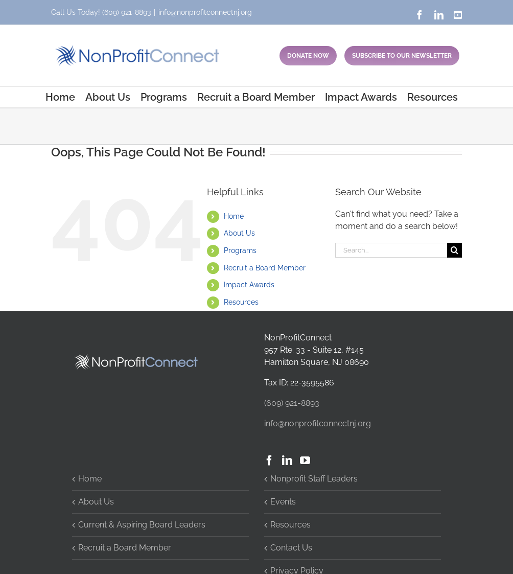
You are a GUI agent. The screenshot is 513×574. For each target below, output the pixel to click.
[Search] (454, 250)
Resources (241, 302)
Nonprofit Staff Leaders (314, 479)
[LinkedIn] (287, 460)
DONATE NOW (308, 55)
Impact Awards (249, 285)
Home (234, 216)
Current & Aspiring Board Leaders (141, 525)
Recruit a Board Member (265, 268)
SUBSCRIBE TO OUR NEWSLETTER (402, 55)
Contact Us (291, 548)
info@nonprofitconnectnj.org (205, 12)
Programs (240, 250)
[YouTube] (305, 460)
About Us (239, 233)
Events (283, 502)
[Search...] (391, 250)
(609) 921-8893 (126, 12)
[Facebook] (269, 460)
